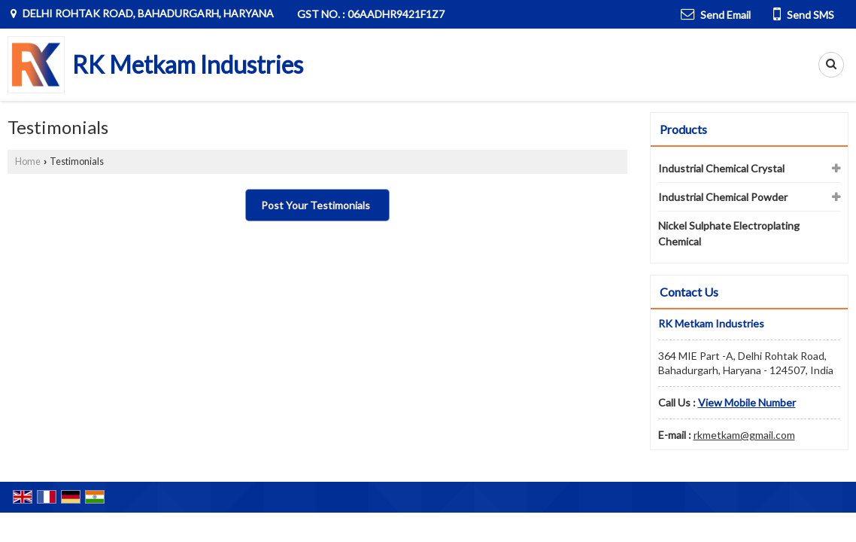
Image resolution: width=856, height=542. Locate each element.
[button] (747, 402)
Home (28, 161)
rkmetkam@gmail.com (744, 434)
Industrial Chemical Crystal (721, 168)
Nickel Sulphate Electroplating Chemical (729, 233)
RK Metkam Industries (187, 65)
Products (683, 129)
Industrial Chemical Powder (723, 196)
